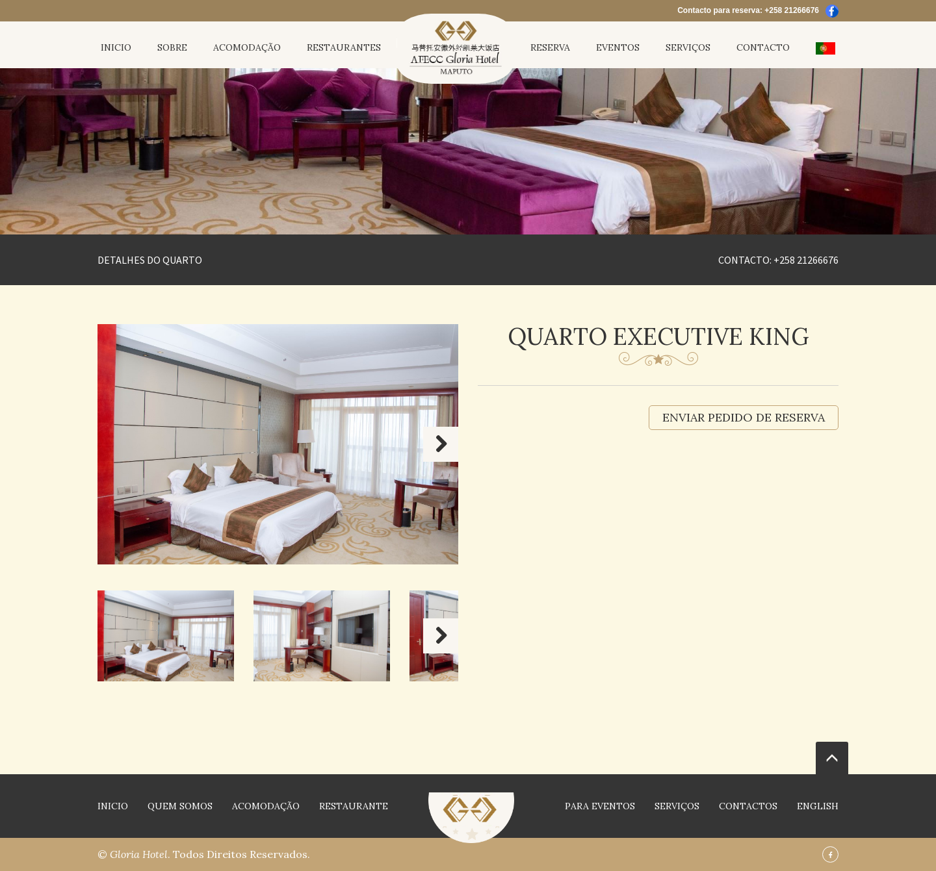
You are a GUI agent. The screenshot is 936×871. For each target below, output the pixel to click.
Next (440, 444)
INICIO (116, 47)
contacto (763, 47)
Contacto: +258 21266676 (778, 260)
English (817, 806)
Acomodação (247, 47)
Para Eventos (600, 806)
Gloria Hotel (139, 854)
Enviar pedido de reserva (743, 417)
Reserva (550, 47)
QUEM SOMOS (180, 806)
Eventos (618, 47)
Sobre (172, 47)
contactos (748, 806)
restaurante (353, 806)
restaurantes (344, 47)
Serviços (688, 47)
